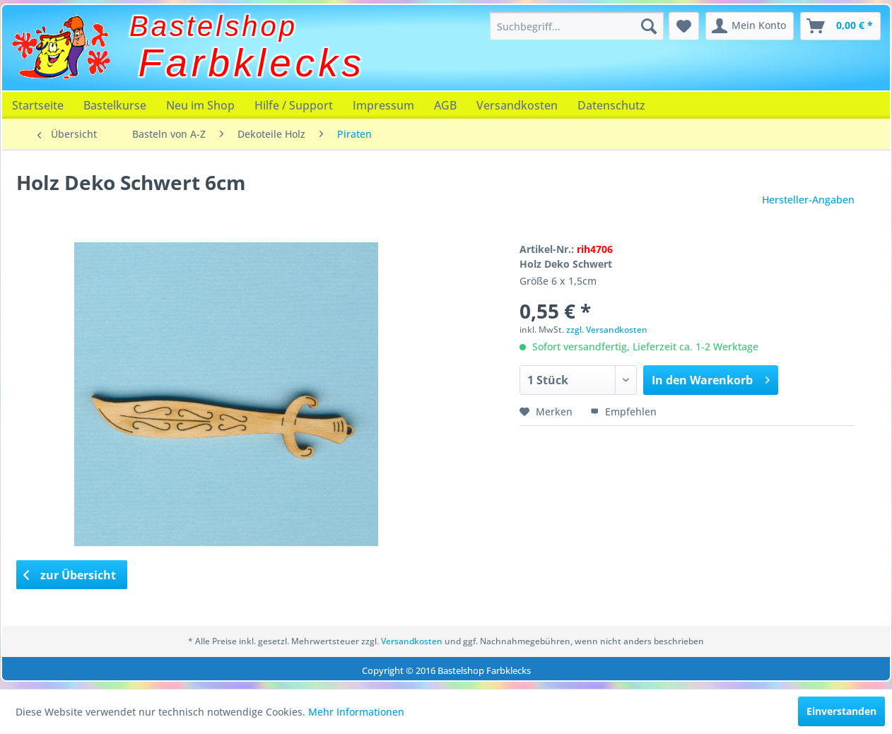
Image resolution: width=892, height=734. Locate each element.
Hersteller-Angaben (808, 199)
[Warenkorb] (840, 26)
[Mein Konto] (749, 26)
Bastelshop (213, 26)
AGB (445, 105)
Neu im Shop (200, 105)
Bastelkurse (114, 105)
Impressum (383, 105)
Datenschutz (611, 105)
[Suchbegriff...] (577, 26)
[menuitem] (577, 26)
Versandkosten (517, 105)
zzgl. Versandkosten (606, 330)
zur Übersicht (70, 575)
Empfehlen (623, 411)
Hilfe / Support (293, 105)
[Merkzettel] (684, 26)
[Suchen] (649, 26)
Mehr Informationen (356, 711)
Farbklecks (252, 63)
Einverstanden (841, 711)
